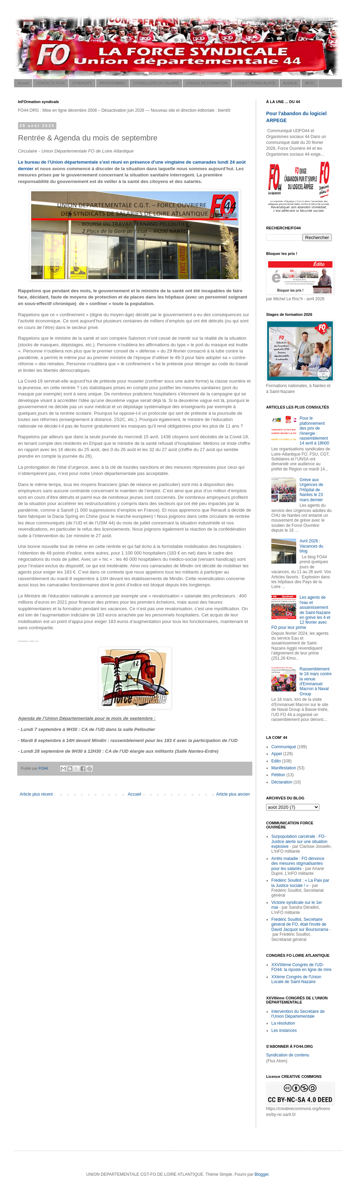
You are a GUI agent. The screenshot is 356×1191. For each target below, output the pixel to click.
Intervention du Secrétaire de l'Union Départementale (298, 1014)
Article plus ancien (233, 794)
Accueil (23, 83)
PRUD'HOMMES (112, 83)
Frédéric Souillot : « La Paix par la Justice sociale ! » (300, 883)
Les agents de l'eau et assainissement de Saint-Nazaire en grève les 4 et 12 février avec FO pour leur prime (300, 612)
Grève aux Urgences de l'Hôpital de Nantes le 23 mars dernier (311, 489)
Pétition (278, 774)
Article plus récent (36, 794)
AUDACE (290, 83)
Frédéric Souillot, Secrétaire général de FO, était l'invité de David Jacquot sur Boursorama (299, 924)
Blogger (261, 1174)
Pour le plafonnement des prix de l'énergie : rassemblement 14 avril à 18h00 (314, 431)
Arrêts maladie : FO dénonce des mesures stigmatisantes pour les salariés (297, 863)
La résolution (283, 1023)
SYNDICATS (82, 83)
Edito (276, 761)
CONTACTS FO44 (50, 83)
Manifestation (283, 768)
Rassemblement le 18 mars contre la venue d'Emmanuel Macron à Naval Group (316, 681)
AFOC (310, 83)
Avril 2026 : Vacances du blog (312, 546)
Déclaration (281, 782)
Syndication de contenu (287, 1055)
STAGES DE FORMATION (206, 83)
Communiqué (283, 746)
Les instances (284, 1030)
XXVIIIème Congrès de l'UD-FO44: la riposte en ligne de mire (301, 967)
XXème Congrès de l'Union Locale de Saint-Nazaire (296, 979)
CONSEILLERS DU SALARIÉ (156, 83)
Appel (276, 753)
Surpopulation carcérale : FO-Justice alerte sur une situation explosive (299, 841)
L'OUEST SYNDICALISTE (255, 83)
